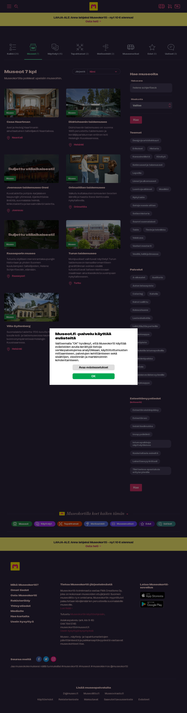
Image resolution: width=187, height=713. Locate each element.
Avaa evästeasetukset (93, 367)
